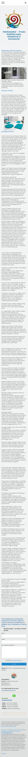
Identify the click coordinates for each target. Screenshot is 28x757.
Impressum (3, 729)
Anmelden (3, 753)
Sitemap (18, 731)
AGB (8, 729)
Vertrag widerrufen (7, 732)
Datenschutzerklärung (16, 660)
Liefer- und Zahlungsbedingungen (8, 726)
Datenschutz (4, 731)
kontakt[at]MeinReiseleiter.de (8, 690)
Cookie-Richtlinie (11, 731)
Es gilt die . (14, 660)
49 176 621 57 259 (7, 700)
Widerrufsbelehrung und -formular (17, 729)
